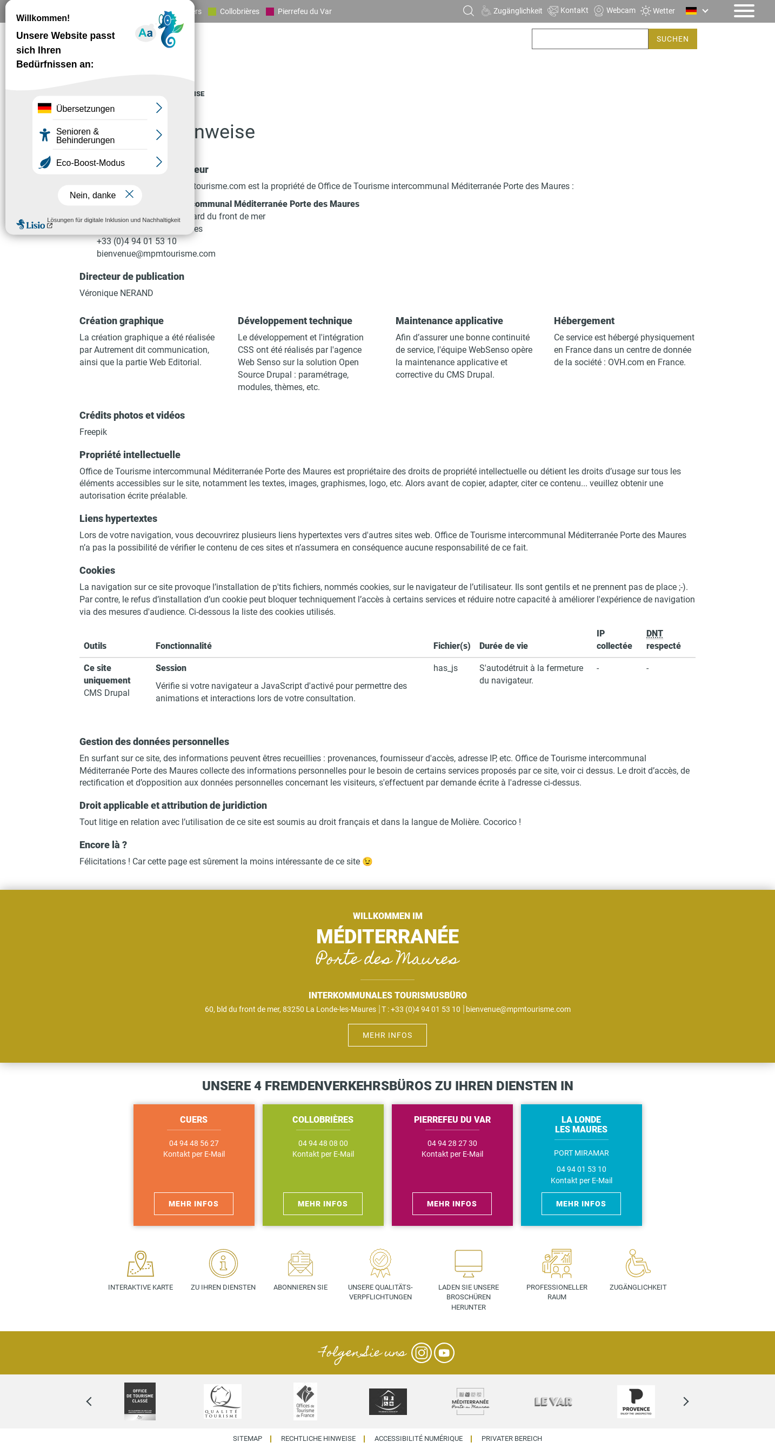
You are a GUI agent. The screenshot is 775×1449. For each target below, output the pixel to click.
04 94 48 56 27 (194, 1143)
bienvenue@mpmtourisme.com (156, 254)
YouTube (444, 1353)
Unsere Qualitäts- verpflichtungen (380, 1292)
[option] (139, 1401)
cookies (374, 587)
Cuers (192, 11)
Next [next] (676, 1401)
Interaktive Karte (140, 1287)
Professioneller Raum (556, 1292)
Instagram (421, 1353)
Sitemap (247, 1439)
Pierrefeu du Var (305, 11)
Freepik (93, 432)
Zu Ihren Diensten (223, 1287)
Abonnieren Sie (300, 1287)
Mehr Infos (387, 1035)
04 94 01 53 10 (581, 1169)
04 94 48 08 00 (323, 1143)
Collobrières (239, 11)
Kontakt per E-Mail (194, 1154)
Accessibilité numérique (419, 1439)
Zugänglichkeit (638, 1287)
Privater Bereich (512, 1439)
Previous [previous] (98, 1401)
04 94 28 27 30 (452, 1143)
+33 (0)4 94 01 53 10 (137, 241)
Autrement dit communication (151, 350)
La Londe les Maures (129, 11)
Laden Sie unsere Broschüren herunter (468, 1297)
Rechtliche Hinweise (318, 1439)
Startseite (99, 94)
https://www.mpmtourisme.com (185, 186)
